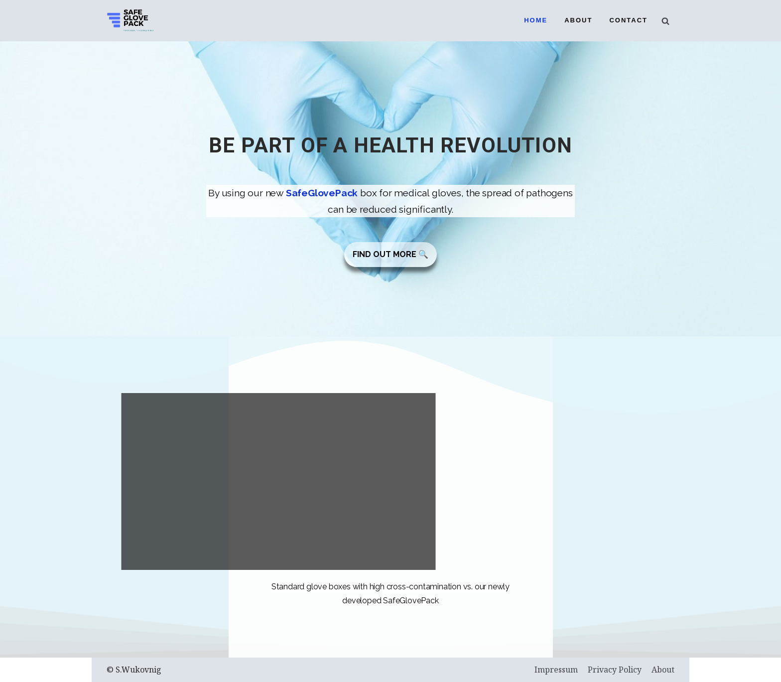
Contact (628, 20)
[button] (390, 254)
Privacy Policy (615, 669)
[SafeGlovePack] (130, 20)
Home (535, 20)
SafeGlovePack (322, 192)
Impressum (556, 669)
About (578, 20)
